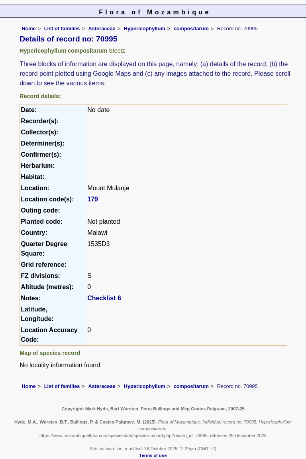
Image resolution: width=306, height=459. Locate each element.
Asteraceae (101, 29)
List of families (62, 29)
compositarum (191, 29)
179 (92, 199)
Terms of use (153, 455)
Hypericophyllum (144, 29)
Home (29, 29)
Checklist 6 (104, 298)
